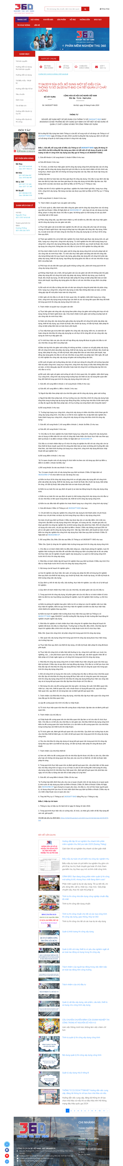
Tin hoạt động (23, 25)
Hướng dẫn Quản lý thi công (24, 120)
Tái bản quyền (21, 61)
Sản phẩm (61, 19)
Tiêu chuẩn (20, 94)
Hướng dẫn (85, 19)
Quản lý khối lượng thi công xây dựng (78, 931)
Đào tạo (97, 19)
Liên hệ (37, 25)
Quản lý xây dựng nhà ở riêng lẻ (75, 1073)
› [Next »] (107, 1110)
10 (99, 1110)
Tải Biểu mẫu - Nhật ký (23, 81)
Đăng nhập (104, 9)
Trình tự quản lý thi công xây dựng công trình (81, 1037)
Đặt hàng (35, 19)
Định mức (20, 100)
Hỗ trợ (73, 19)
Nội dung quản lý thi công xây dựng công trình (81, 1055)
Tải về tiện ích (21, 105)
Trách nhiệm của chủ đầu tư (74, 984)
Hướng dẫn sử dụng (24, 75)
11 (104, 1110)
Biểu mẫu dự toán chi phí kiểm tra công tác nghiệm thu (85, 859)
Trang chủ (22, 19)
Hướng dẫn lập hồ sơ (24, 88)
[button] (60, 49)
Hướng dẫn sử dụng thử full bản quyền (24, 67)
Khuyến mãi (48, 19)
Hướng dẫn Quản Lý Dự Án (24, 112)
